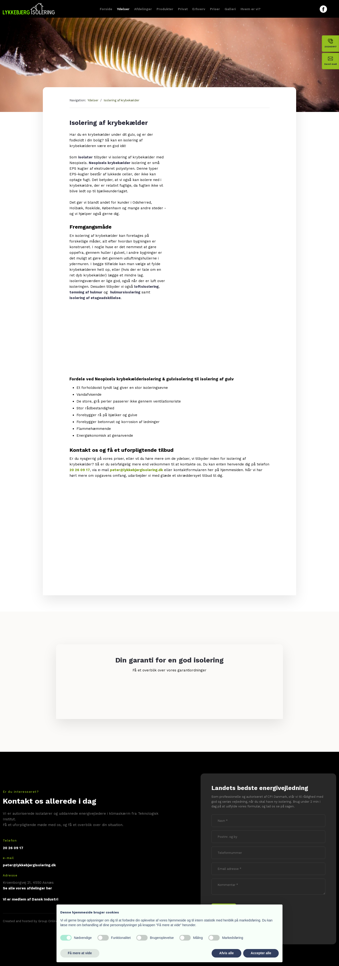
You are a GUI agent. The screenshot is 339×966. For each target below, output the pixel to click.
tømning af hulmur (85, 292)
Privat (183, 9)
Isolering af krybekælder (121, 100)
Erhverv (198, 9)
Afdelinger (143, 9)
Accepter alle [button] (261, 953)
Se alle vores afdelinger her (27, 888)
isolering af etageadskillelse (95, 298)
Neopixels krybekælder (109, 163)
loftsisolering (146, 286)
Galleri (230, 9)
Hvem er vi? (251, 9)
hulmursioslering (125, 292)
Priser (215, 9)
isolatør (85, 157)
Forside (106, 9)
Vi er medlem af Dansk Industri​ (30, 899)
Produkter (165, 9)
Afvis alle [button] (226, 953)
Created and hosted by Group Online (30, 921)
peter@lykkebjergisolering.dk (136, 470)
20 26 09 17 (79, 470)
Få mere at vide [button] (80, 953)
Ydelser (123, 9)
